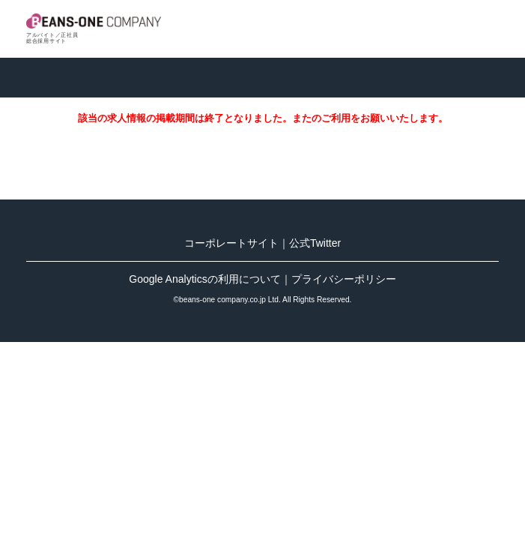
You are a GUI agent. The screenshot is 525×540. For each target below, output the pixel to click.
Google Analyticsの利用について (204, 279)
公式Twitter (315, 243)
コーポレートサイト (231, 243)
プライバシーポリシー (343, 279)
